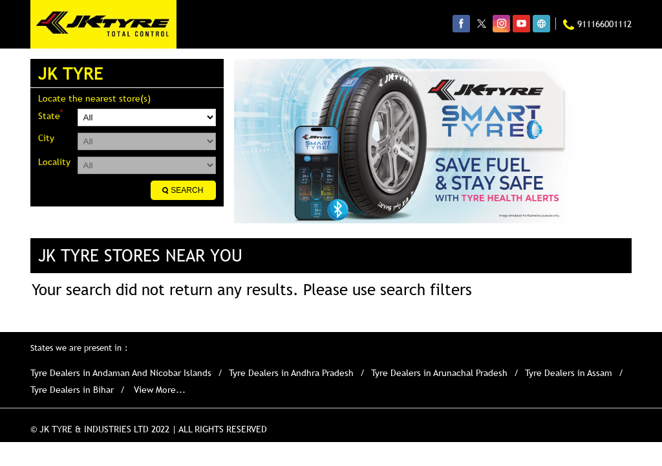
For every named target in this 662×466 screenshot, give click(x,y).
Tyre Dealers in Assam (568, 373)
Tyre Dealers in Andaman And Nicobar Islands (120, 373)
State (50, 115)
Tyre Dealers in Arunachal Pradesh (439, 373)
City (46, 138)
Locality (54, 162)
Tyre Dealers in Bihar (72, 389)
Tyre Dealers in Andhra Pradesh (291, 373)
